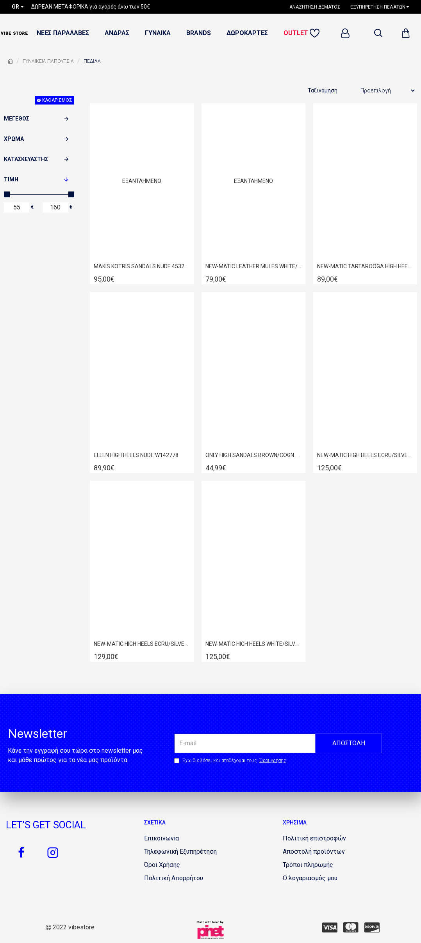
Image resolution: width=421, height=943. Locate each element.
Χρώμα (14, 139)
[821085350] (162, 865)
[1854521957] (308, 865)
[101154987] (372, 927)
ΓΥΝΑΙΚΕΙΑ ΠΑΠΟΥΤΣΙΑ (48, 61)
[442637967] (351, 927)
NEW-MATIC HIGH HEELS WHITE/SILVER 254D (253, 644)
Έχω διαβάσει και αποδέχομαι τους (230, 760)
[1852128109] (316, 33)
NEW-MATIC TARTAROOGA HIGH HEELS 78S (365, 266)
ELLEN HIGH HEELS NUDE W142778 (136, 455)
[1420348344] (52, 852)
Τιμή (11, 179)
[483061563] (314, 851)
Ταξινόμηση (322, 90)
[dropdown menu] (378, 33)
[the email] (278, 743)
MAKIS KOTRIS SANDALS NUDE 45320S (142, 266)
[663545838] (21, 852)
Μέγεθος (16, 118)
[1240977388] (317, 7)
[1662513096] (180, 851)
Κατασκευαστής (26, 159)
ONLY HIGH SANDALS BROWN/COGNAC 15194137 (253, 455)
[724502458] (329, 927)
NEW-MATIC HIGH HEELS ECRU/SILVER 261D (142, 644)
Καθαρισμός (57, 100)
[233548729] (310, 878)
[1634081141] (314, 838)
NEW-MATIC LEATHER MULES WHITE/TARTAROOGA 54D (253, 266)
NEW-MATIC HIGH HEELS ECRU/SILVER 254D (365, 455)
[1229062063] (161, 838)
